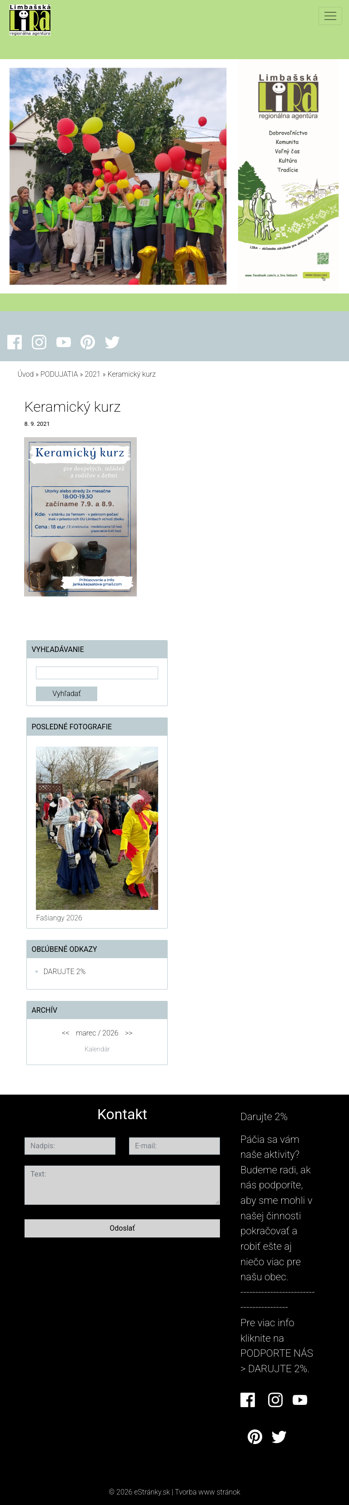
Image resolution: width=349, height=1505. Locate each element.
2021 (92, 374)
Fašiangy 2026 (59, 918)
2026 (110, 1033)
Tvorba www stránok (207, 1492)
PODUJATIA (59, 374)
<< (65, 1033)
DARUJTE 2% (64, 971)
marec (86, 1033)
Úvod (25, 374)
